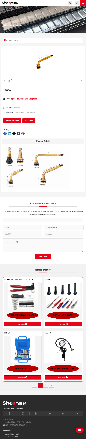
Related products (43, 269)
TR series (17, 107)
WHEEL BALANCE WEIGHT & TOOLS (18, 280)
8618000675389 (13, 434)
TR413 (47, 280)
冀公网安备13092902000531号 (15, 425)
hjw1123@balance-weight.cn (24, 99)
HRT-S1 (7, 333)
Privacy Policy (26, 422)
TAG (18, 422)
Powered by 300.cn (9, 422)
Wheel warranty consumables (25, 113)
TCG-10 (48, 333)
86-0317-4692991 (11, 437)
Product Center (13, 25)
